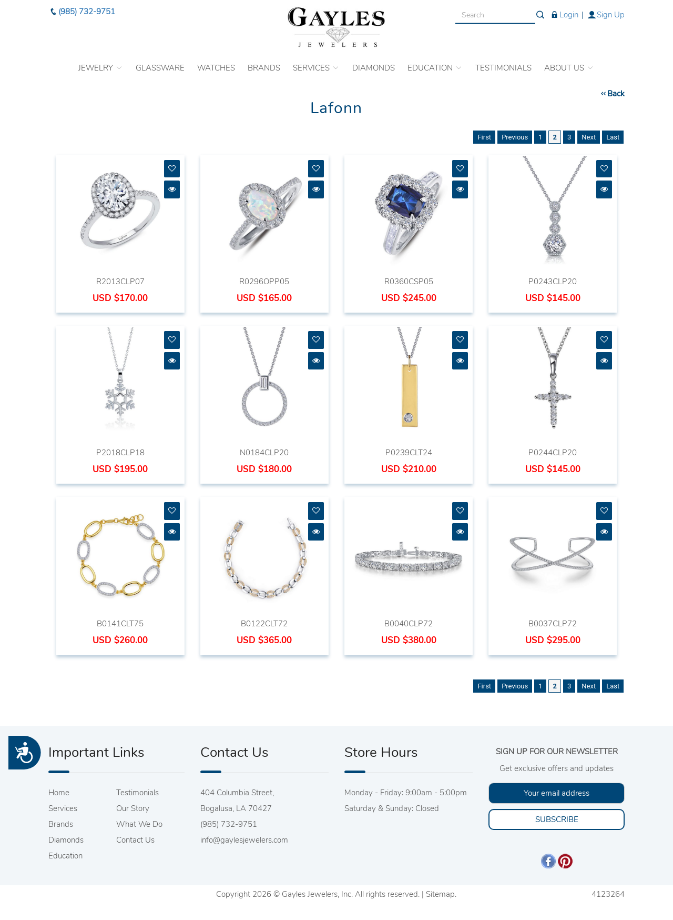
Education (65, 856)
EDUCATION (435, 61)
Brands (60, 824)
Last (612, 137)
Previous (515, 137)
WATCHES (216, 61)
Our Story (132, 808)
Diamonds (66, 840)
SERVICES (316, 61)
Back (612, 93)
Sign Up (606, 8)
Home (58, 792)
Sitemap (440, 894)
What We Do (139, 824)
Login (563, 8)
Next (589, 137)
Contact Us (135, 840)
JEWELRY (100, 61)
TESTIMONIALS (503, 61)
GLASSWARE (160, 61)
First (484, 137)
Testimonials (137, 792)
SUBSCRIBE (556, 819)
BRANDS (264, 61)
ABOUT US (569, 61)
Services (62, 808)
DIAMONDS (373, 61)
